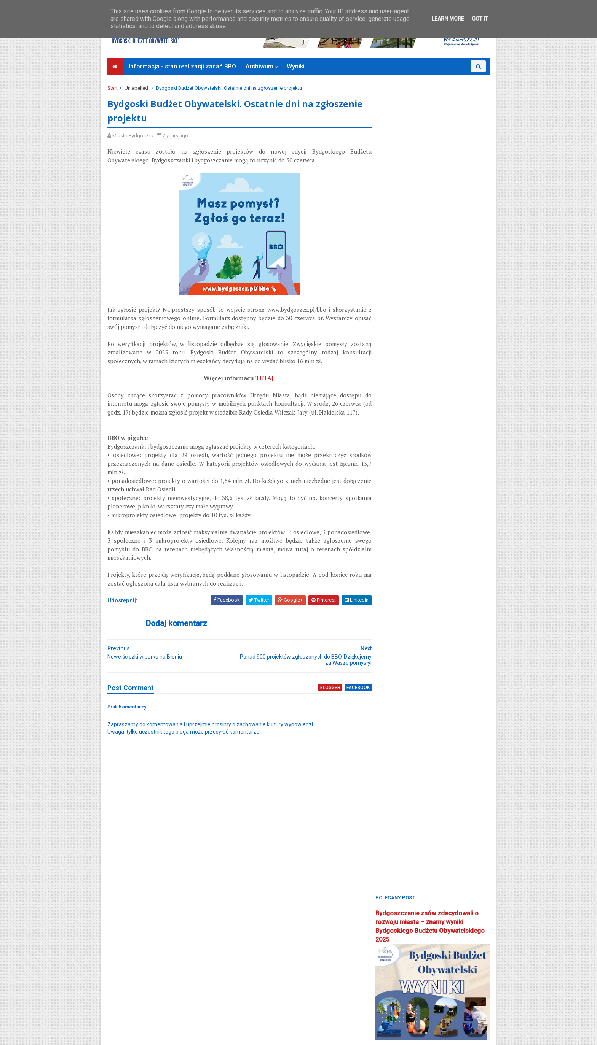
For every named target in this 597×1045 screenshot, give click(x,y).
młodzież (390, 690)
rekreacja (468, 821)
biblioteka (420, 493)
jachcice (426, 611)
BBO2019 (450, 453)
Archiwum (260, 66)
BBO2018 (417, 453)
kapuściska (393, 637)
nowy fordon (428, 690)
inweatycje (468, 598)
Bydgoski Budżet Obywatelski (433, 407)
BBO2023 (390, 480)
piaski (386, 795)
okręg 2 (446, 703)
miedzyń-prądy (465, 664)
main (431, 664)
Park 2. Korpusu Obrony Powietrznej (419, 782)
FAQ (475, 558)
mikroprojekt (394, 677)
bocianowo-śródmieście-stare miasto (422, 519)
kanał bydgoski (397, 624)
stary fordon (394, 874)
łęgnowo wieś (396, 664)
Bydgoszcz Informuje (135, 1017)
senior (387, 848)
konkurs (457, 637)
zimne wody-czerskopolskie (412, 966)
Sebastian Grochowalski (434, 835)
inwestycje (391, 611)
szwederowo (394, 887)
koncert (427, 637)
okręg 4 (418, 716)
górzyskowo (430, 598)
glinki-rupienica (397, 585)
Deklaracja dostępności (137, 1008)
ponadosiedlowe (398, 809)
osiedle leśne (425, 729)
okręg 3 (388, 716)
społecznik (466, 861)
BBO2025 (455, 480)
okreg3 (388, 703)
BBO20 (387, 453)
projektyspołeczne (400, 821)
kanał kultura (441, 624)
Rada (439, 821)
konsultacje (393, 651)
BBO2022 (455, 466)
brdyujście (391, 532)
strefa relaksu (437, 874)
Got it (480, 19)
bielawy (452, 493)
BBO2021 (423, 466)
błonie (387, 506)
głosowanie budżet (449, 585)
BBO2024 (423, 480)
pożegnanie (442, 809)
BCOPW (388, 493)
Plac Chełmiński (422, 795)
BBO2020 (390, 466)
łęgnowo (428, 651)
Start (113, 88)
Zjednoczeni (393, 979)
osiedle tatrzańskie (401, 743)
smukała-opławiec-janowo (410, 861)
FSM (462, 572)
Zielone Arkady (396, 953)
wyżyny (426, 927)
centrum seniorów (400, 558)
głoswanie (392, 598)
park (424, 769)
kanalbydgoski (464, 611)
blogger (316, 696)
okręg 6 (388, 729)
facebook (344, 696)
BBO (422, 440)
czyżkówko (445, 558)
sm (410, 848)
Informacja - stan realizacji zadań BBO (182, 66)
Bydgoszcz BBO (433, 532)
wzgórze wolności (401, 940)
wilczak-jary (450, 913)
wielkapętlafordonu (402, 913)
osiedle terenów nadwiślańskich (416, 756)
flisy (385, 572)
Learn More (448, 19)
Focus (409, 572)
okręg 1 (417, 703)
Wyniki (296, 66)
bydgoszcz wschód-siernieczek (416, 545)
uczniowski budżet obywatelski (415, 901)
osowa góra (393, 769)
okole (461, 690)
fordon (437, 572)
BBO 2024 (450, 440)
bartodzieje (392, 440)
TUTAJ (258, 379)
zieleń (441, 940)
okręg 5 (448, 716)
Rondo (387, 835)
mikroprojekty (436, 677)
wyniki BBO (392, 927)
